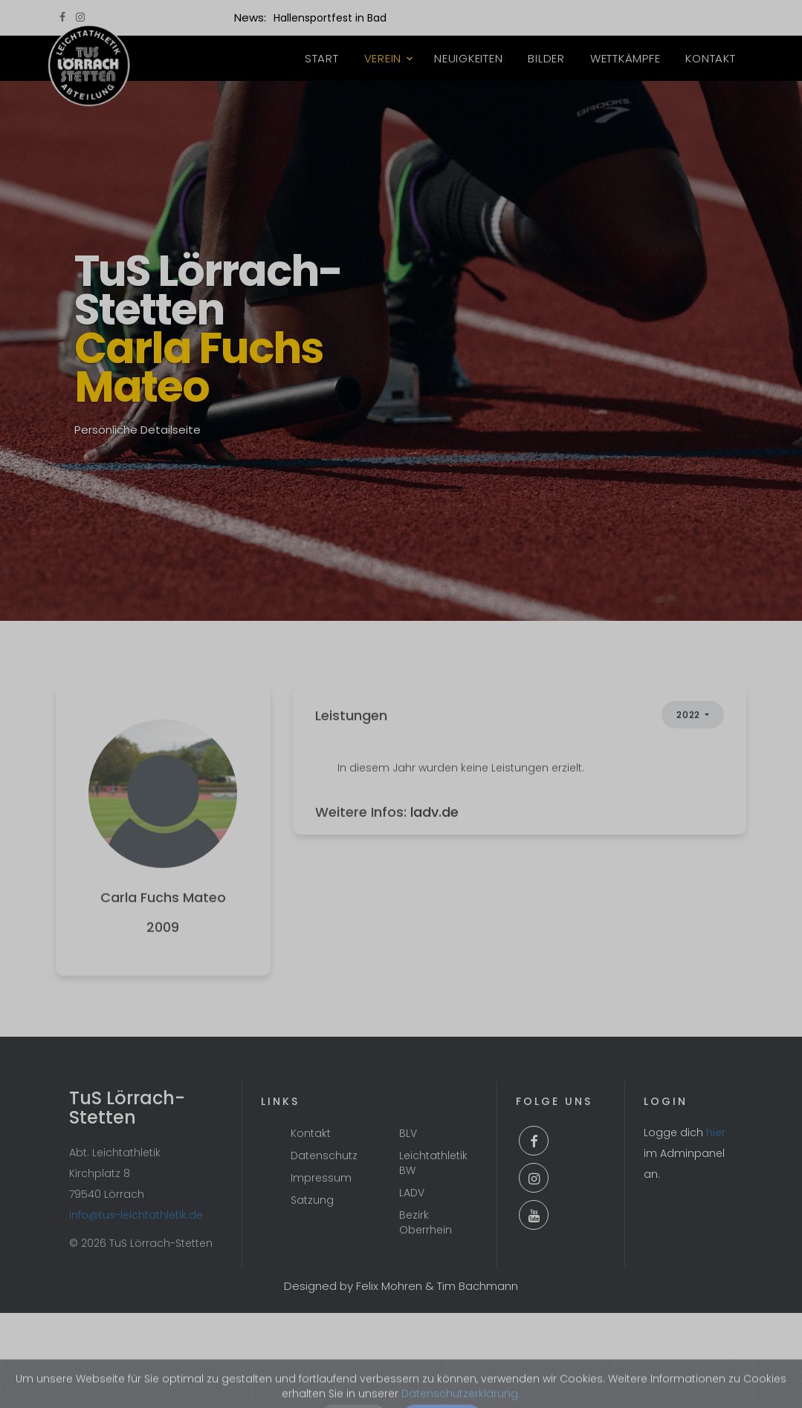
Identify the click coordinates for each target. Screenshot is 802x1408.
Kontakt (710, 58)
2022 (689, 742)
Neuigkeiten (468, 58)
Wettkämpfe (625, 58)
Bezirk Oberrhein (425, 1222)
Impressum (321, 1177)
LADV (411, 1192)
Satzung (312, 1200)
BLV (408, 1133)
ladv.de (434, 839)
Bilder (546, 58)
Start (322, 58)
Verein (383, 58)
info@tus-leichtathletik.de (136, 1214)
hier (715, 1132)
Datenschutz (324, 1155)
